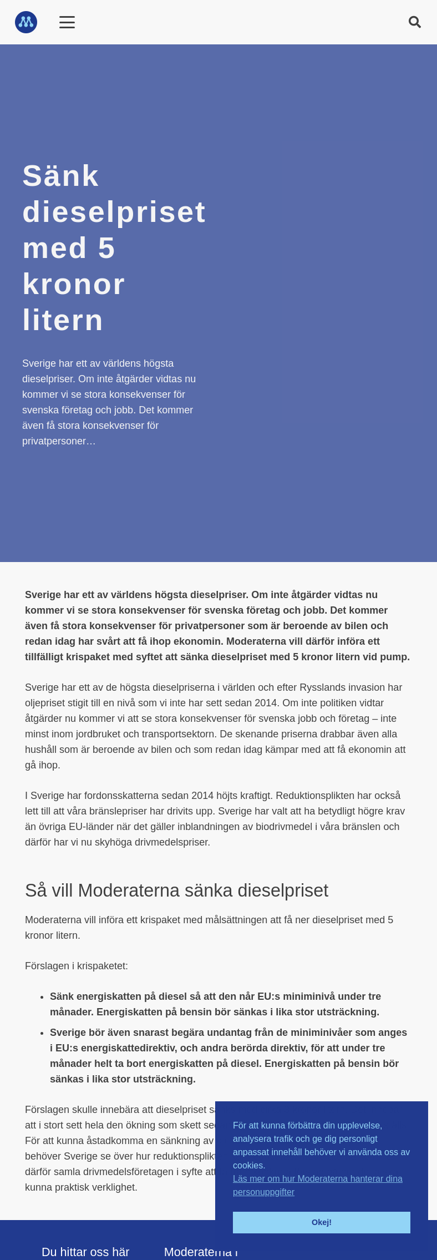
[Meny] (67, 22)
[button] (415, 22)
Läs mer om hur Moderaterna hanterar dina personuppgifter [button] (318, 1185)
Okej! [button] (322, 1222)
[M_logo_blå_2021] (26, 22)
